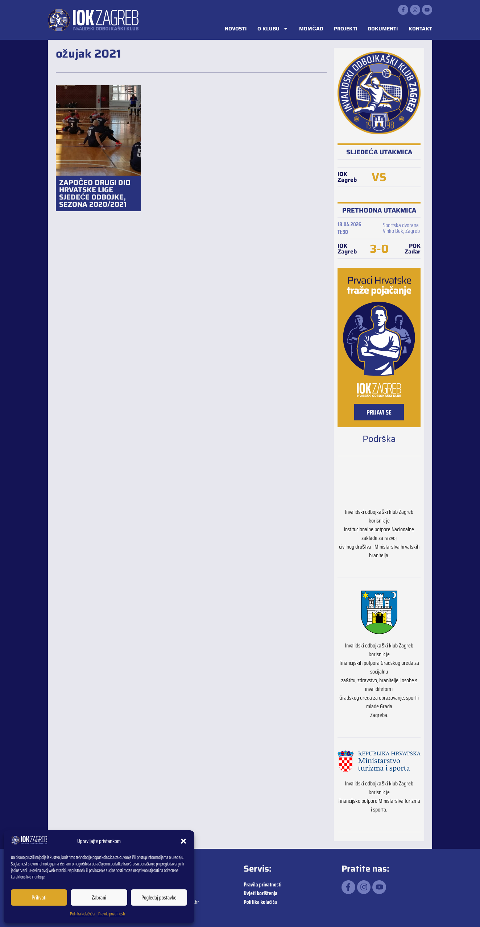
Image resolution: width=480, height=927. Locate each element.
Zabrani (99, 897)
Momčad (311, 29)
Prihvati (39, 897)
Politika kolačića (82, 913)
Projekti (345, 29)
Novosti (236, 29)
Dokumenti (383, 29)
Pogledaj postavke (159, 897)
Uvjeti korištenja (260, 893)
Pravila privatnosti (111, 913)
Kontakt (420, 29)
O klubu (272, 28)
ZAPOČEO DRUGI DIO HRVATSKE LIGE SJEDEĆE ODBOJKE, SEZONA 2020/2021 (95, 193)
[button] (183, 841)
